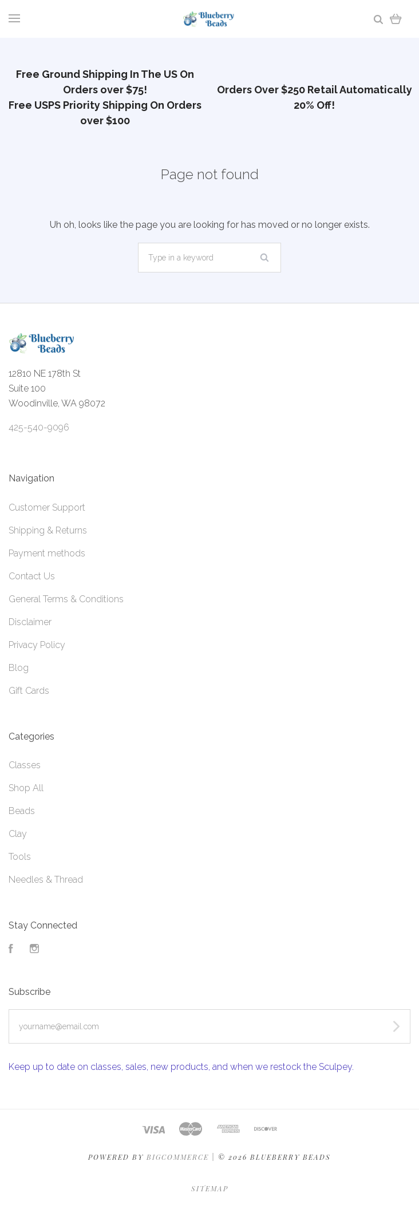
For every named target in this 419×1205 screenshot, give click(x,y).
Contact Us (32, 576)
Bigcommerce (178, 1156)
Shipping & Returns (48, 530)
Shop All (26, 788)
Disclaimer (30, 622)
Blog (19, 667)
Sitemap (209, 1188)
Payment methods (47, 553)
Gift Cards (29, 690)
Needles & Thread (46, 879)
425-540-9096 (39, 427)
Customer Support (47, 507)
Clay (18, 833)
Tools (20, 856)
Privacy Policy (37, 644)
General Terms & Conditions (66, 599)
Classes (25, 765)
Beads (22, 810)
